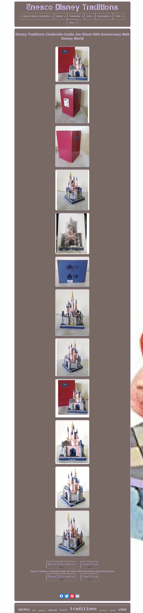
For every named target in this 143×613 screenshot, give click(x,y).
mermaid (103, 610)
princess (41, 611)
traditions (83, 609)
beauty (63, 609)
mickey (24, 609)
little (34, 610)
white (122, 609)
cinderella (52, 610)
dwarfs (113, 610)
